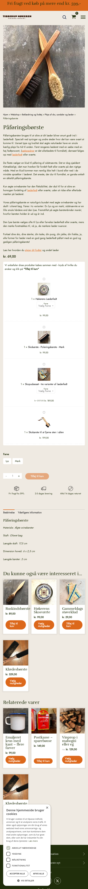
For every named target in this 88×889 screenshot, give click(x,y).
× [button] (47, 808)
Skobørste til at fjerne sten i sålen (46, 432)
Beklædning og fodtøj (32, 114)
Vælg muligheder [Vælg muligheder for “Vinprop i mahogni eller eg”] (71, 760)
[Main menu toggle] (83, 17)
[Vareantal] (12, 476)
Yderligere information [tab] (30, 512)
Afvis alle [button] (38, 873)
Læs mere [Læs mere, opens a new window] (33, 841)
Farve (46, 303)
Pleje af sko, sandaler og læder (59, 114)
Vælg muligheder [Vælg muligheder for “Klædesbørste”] (16, 682)
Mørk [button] (17, 461)
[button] (65, 17)
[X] (57, 881)
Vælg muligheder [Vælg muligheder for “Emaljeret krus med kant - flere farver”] (15, 760)
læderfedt (17, 154)
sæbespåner (28, 151)
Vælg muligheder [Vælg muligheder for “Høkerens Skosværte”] (44, 625)
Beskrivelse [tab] (9, 512)
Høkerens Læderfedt (46, 299)
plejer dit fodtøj (33, 250)
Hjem (5, 114)
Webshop (15, 114)
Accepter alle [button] (17, 873)
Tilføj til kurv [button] (14, 625)
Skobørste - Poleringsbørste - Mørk (46, 347)
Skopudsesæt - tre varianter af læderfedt (46, 384)
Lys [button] (7, 461)
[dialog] (27, 845)
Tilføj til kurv (37, 476)
